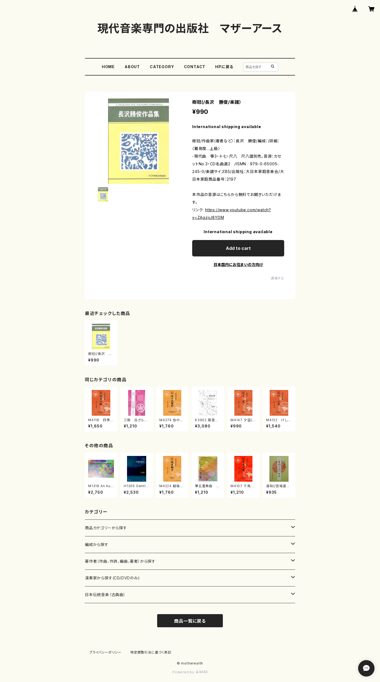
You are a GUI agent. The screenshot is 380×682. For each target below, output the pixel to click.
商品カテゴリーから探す (106, 527)
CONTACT (195, 66)
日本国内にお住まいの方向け (238, 264)
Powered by (190, 672)
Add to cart (238, 248)
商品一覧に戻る (190, 621)
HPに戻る (224, 66)
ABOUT (132, 66)
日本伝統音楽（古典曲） (105, 594)
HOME (108, 66)
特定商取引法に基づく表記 (150, 652)
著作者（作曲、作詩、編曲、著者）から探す (120, 561)
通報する (277, 278)
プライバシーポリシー (105, 652)
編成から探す (96, 544)
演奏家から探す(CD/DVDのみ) (112, 578)
